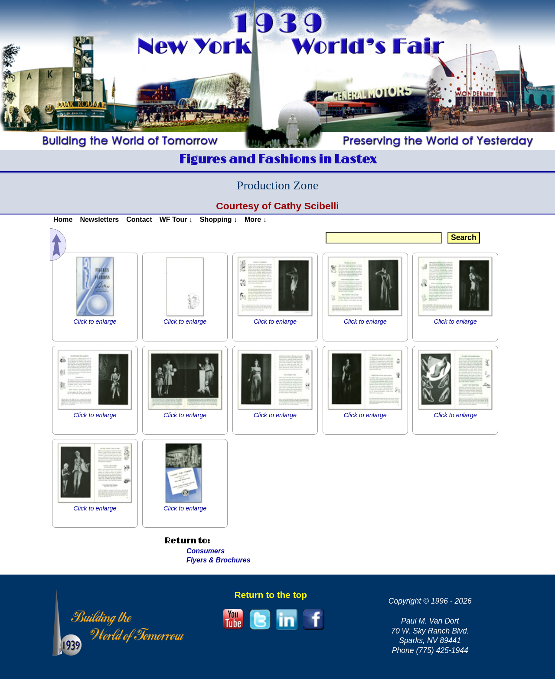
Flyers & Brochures (218, 560)
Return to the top (270, 595)
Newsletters (99, 219)
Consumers (205, 551)
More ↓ (256, 219)
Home (62, 219)
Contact (139, 219)
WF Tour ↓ (176, 219)
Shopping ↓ (218, 219)
